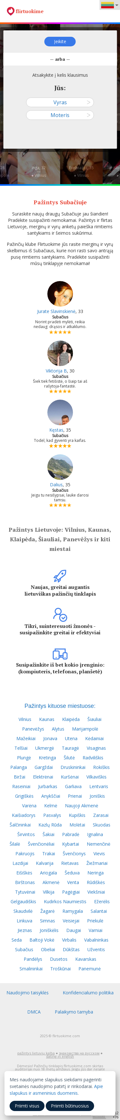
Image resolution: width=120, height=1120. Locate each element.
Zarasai (100, 815)
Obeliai (48, 949)
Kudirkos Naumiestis (65, 901)
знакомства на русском (79, 1053)
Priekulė (95, 921)
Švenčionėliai (41, 844)
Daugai (73, 930)
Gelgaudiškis (23, 901)
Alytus (58, 729)
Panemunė (89, 969)
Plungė (24, 758)
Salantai (99, 911)
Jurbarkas (47, 786)
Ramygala (72, 911)
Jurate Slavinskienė (56, 311)
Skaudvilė (23, 911)
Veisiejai (71, 921)
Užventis (96, 949)
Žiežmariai (97, 863)
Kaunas (46, 719)
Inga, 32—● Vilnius (38, 171)
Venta (73, 882)
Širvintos (26, 834)
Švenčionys (74, 853)
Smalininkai (31, 969)
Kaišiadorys (24, 815)
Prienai (75, 796)
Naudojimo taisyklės (27, 993)
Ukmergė (44, 748)
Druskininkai (72, 767)
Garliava (73, 786)
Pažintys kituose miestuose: (59, 706)
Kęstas (56, 430)
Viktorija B (56, 371)
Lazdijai (20, 863)
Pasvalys (52, 815)
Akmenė (51, 882)
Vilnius (25, 719)
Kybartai (70, 844)
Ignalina (95, 834)
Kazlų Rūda (50, 825)
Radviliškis (93, 758)
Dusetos (59, 959)
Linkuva (24, 921)
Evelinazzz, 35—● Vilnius (81, 171)
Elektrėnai (43, 777)
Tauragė (70, 748)
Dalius (56, 485)
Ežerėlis (102, 901)
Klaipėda (71, 719)
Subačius (24, 949)
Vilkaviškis (96, 777)
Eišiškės (24, 873)
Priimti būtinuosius (70, 1106)
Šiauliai (94, 719)
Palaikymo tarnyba (74, 1012)
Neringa (95, 873)
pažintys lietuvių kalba (36, 1053)
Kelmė (50, 806)
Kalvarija (44, 863)
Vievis (99, 853)
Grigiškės (24, 796)
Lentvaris (98, 786)
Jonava (50, 738)
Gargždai (44, 767)
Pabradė (70, 834)
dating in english (60, 1056)
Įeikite (60, 41)
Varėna (29, 806)
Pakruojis (25, 853)
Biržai (19, 777)
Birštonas (25, 882)
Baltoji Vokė (41, 940)
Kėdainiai (94, 738)
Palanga (18, 767)
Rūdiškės (96, 882)
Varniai (95, 930)
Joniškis (97, 796)
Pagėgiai (71, 892)
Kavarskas (85, 959)
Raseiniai (21, 786)
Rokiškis (101, 767)
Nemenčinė (98, 844)
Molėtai (77, 825)
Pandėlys (33, 959)
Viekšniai (96, 892)
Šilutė (69, 758)
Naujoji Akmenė (81, 806)
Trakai (48, 853)
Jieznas (25, 930)
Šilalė (15, 844)
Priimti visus (27, 1106)
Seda (17, 940)
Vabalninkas (96, 940)
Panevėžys (33, 729)
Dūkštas (71, 949)
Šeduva (72, 873)
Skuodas (101, 825)
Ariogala (48, 873)
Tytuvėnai (25, 892)
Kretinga (47, 758)
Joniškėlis (49, 930)
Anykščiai (50, 796)
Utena (71, 738)
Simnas (47, 921)
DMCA (34, 1012)
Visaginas (96, 748)
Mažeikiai (26, 738)
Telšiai (21, 748)
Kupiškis (77, 815)
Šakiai (48, 834)
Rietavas (70, 863)
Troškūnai (60, 969)
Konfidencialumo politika (88, 993)
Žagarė (47, 911)
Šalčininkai (20, 825)
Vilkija (48, 892)
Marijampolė (85, 729)
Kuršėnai (70, 777)
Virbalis (69, 940)
